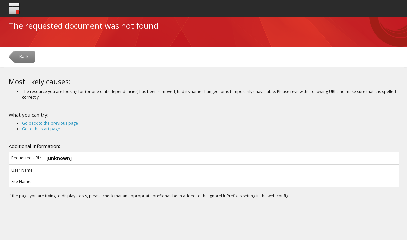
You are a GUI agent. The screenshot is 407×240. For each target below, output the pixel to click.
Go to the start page (41, 129)
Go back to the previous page (50, 123)
